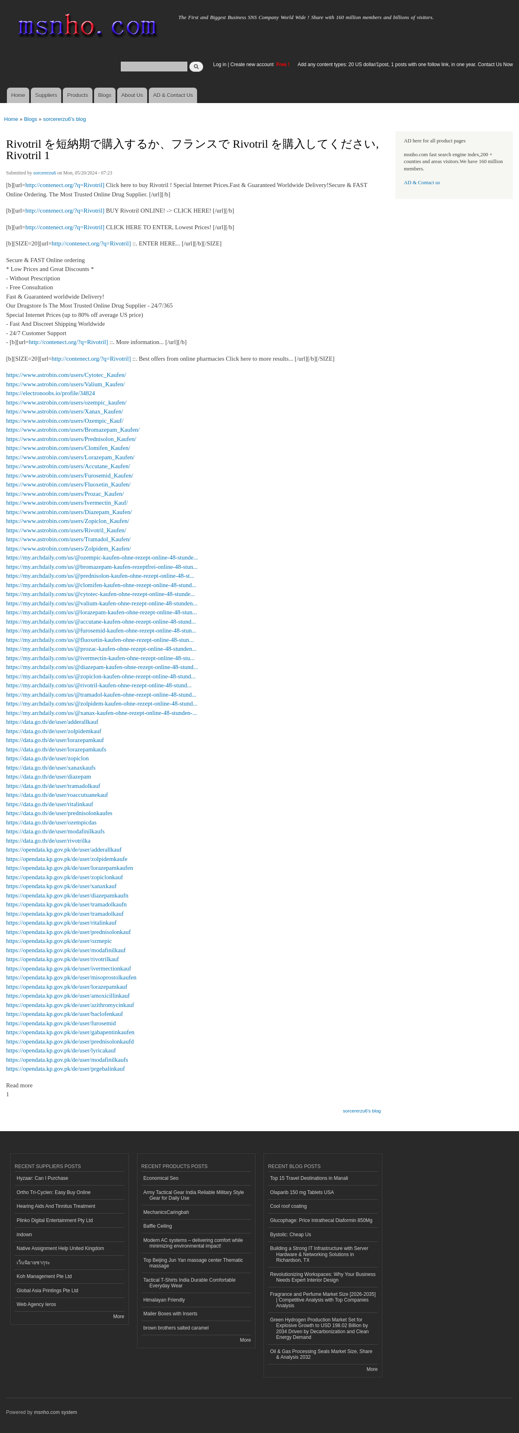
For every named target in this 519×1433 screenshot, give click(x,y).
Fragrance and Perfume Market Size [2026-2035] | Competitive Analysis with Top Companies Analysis (322, 1300)
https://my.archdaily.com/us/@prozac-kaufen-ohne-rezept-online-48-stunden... (101, 648)
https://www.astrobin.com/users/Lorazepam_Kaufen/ (70, 457)
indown (24, 1234)
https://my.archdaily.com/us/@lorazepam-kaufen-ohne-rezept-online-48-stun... (101, 612)
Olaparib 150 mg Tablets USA (302, 1192)
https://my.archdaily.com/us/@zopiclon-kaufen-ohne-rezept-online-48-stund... (101, 676)
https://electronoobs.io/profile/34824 (50, 393)
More (118, 1316)
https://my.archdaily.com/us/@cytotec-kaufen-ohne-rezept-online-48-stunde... (100, 594)
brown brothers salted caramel (176, 1328)
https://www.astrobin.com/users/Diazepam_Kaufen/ (69, 512)
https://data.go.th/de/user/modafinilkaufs (55, 831)
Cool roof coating (288, 1206)
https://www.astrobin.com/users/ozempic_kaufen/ (66, 402)
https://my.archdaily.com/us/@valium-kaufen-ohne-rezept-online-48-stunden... (101, 603)
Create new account (252, 64)
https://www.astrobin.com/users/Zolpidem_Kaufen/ (68, 548)
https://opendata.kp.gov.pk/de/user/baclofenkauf (64, 1014)
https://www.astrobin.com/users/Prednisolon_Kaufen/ (71, 439)
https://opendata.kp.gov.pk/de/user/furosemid (61, 1023)
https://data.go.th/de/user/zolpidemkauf (53, 731)
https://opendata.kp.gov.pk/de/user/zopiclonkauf (64, 877)
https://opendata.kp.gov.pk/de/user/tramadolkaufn (66, 904)
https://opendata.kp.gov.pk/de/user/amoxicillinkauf (68, 995)
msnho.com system (55, 1412)
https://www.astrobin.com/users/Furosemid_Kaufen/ (69, 475)
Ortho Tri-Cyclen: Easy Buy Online (54, 1192)
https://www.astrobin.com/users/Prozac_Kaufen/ (65, 494)
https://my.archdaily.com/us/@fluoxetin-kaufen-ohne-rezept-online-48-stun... (100, 640)
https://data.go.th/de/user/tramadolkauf (53, 786)
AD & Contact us (422, 182)
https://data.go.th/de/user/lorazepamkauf (55, 740)
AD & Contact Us (173, 95)
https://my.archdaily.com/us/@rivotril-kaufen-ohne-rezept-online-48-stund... (99, 685)
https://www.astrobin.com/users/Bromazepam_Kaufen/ (72, 429)
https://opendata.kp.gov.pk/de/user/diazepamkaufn (67, 895)
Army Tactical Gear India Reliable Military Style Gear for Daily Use (194, 1195)
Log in (220, 64)
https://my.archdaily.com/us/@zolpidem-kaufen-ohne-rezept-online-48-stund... (101, 703)
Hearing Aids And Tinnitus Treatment (56, 1206)
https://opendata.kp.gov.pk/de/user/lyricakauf (61, 1050)
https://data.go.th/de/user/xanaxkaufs (51, 767)
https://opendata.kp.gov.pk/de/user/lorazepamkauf (66, 986)
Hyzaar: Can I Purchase (42, 1178)
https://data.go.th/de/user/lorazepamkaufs (56, 749)
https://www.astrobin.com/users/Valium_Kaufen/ (65, 384)
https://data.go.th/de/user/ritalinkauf (49, 804)
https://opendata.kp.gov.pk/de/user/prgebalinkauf (65, 1068)
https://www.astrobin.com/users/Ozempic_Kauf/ (65, 420)
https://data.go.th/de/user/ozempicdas (51, 822)
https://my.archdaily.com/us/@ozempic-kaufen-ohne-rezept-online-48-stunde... (102, 557)
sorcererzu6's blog (64, 119)
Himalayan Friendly (164, 1300)
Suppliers (46, 95)
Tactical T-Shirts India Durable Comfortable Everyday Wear (190, 1283)
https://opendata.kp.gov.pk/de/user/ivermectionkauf (68, 968)
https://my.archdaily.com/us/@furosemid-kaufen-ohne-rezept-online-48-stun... (101, 630)
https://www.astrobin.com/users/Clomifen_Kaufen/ (68, 448)
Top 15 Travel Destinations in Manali (309, 1178)
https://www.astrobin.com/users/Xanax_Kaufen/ (64, 411)
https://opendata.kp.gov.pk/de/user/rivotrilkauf (62, 959)
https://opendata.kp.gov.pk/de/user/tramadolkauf (65, 913)
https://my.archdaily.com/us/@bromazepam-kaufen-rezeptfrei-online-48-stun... (101, 567)
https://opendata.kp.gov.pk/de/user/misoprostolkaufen (71, 977)
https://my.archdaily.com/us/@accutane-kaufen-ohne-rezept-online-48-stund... (101, 621)
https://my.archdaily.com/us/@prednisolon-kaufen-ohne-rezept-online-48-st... (100, 575)
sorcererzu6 (44, 173)
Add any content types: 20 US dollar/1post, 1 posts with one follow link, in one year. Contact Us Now (405, 64)
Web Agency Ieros (36, 1304)
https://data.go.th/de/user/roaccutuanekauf (57, 795)
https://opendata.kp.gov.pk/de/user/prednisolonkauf (68, 932)
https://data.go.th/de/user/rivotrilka (48, 840)
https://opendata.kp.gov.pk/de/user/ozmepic (59, 941)
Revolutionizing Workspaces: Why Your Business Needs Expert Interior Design (322, 1277)
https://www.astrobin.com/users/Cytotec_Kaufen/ (66, 375)
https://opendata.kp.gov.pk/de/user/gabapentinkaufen (70, 1032)
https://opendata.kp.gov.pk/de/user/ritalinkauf (61, 922)
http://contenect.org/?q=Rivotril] (65, 185)
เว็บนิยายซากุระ (33, 1262)
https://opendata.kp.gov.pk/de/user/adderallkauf (64, 849)
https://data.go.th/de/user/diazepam (48, 776)
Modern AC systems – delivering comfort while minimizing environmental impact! (193, 1243)
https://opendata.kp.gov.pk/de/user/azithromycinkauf (70, 1005)
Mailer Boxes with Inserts (170, 1314)
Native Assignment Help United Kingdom (60, 1248)
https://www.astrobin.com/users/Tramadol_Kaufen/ (68, 539)
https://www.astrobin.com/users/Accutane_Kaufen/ (68, 466)
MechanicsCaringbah (166, 1212)
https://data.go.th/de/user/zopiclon (47, 758)
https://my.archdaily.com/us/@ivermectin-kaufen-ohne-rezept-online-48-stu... (100, 658)
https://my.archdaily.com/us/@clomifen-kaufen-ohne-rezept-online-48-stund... (101, 585)
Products (77, 95)
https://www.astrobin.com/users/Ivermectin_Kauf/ (67, 502)
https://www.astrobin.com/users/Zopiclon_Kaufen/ (67, 521)
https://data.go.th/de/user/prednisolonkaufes (59, 813)
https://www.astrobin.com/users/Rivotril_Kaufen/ (66, 530)
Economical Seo (161, 1178)
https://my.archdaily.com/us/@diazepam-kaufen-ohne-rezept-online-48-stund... (102, 667)
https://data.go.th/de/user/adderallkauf (52, 722)
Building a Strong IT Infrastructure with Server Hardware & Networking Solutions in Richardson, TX (319, 1254)
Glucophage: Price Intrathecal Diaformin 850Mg (321, 1220)
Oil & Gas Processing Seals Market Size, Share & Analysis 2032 (321, 1354)
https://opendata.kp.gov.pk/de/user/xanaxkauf (61, 886)
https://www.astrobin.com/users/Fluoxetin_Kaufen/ (68, 484)
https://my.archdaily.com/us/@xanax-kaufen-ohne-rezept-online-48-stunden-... (101, 713)
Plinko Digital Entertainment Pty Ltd (55, 1220)
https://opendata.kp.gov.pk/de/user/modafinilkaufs (67, 1059)
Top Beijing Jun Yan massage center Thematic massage (193, 1263)
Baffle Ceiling (158, 1226)
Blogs (105, 95)
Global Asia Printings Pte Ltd (47, 1290)
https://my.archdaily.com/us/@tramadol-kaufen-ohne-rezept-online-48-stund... (101, 694)
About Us (132, 95)
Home (18, 95)
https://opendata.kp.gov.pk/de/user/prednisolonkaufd (70, 1041)
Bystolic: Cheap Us (290, 1234)
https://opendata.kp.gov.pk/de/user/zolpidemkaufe (66, 859)
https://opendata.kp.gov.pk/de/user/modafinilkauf (66, 950)
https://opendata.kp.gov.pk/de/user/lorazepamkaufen (69, 868)
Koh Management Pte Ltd (44, 1276)
